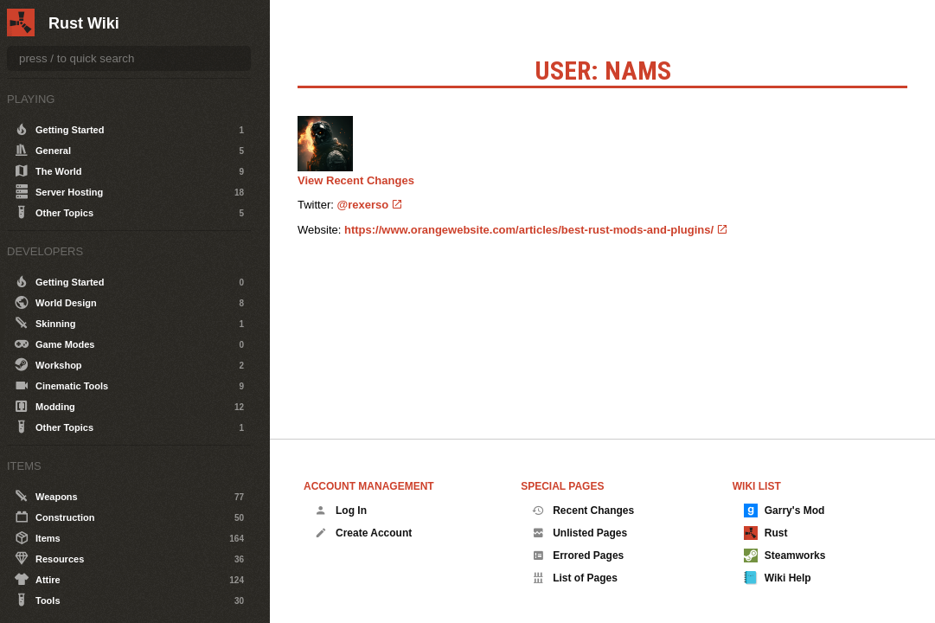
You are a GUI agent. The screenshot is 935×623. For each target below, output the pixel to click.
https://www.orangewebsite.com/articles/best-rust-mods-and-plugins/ (529, 229)
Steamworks (785, 555)
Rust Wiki (83, 23)
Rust (766, 533)
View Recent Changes (356, 180)
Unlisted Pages (579, 533)
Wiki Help (777, 578)
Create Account (363, 533)
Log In (341, 510)
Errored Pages (578, 555)
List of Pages (575, 578)
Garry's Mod (784, 510)
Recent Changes (583, 510)
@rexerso (363, 204)
